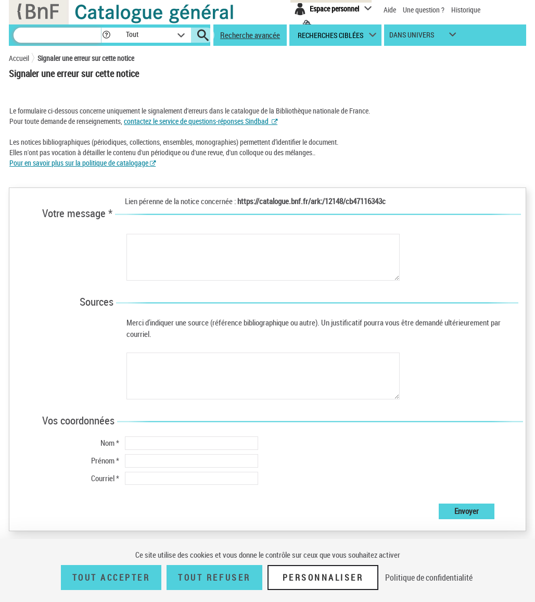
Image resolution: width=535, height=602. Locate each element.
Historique (465, 10)
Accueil (19, 58)
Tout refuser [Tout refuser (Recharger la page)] (214, 577)
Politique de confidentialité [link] (429, 577)
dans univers (411, 37)
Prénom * (105, 460)
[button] (106, 35)
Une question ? (423, 10)
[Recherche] (57, 35)
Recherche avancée (250, 35)
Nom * (109, 442)
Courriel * (105, 478)
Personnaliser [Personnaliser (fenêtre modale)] (323, 577)
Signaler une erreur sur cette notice (85, 58)
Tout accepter (111, 577)
